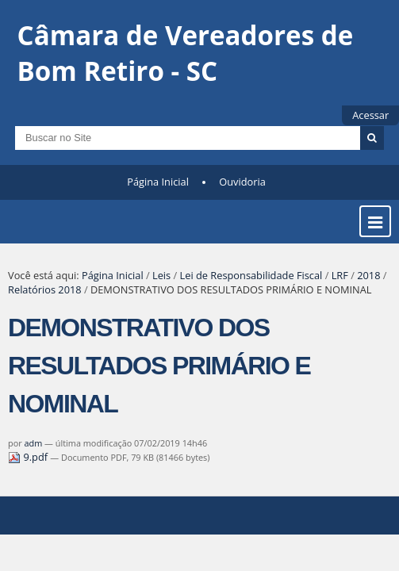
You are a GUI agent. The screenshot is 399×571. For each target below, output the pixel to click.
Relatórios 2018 (45, 289)
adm (34, 443)
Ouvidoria (242, 181)
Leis (161, 275)
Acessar (370, 115)
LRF (340, 275)
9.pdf (29, 457)
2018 (368, 275)
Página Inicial (158, 181)
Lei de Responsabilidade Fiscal (251, 275)
